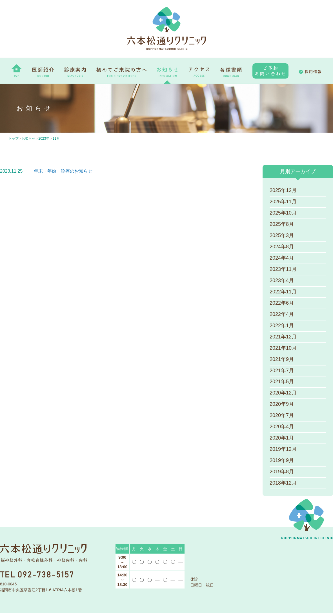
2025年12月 (283, 190)
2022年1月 (282, 326)
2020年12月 (283, 393)
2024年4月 (282, 258)
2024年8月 (282, 247)
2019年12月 (283, 449)
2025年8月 (282, 224)
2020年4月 (282, 427)
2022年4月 (282, 314)
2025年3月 (282, 235)
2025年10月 (283, 213)
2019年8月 (282, 472)
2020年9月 (282, 404)
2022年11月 (283, 292)
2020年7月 (282, 416)
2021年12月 (283, 337)
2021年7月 (282, 371)
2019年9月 (282, 461)
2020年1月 (282, 438)
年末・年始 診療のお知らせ (63, 171)
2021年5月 (282, 382)
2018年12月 (283, 483)
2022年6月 (282, 303)
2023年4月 (282, 281)
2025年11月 (283, 202)
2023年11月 (283, 269)
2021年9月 (282, 359)
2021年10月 (283, 348)
